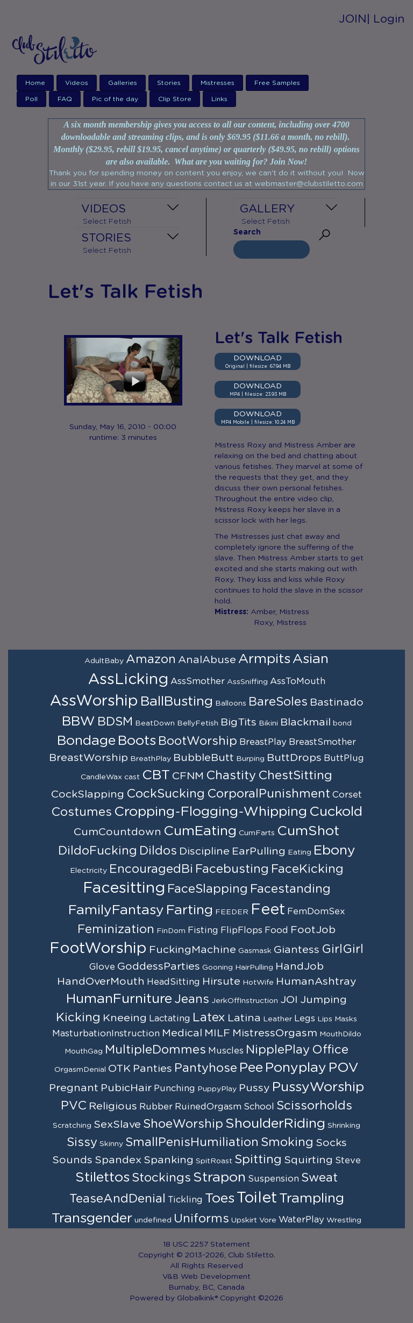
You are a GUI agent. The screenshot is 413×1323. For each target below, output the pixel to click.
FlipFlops (241, 930)
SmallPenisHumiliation (192, 1142)
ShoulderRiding (275, 1123)
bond (342, 723)
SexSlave (117, 1124)
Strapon (219, 1177)
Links (219, 99)
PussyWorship (318, 1087)
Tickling (185, 1200)
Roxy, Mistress (280, 623)
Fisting (203, 930)
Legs (304, 1018)
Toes (219, 1198)
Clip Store (174, 99)
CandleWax (101, 777)
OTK (119, 1068)
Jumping (323, 999)
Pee (251, 1068)
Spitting (258, 1159)
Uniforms (201, 1219)
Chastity (231, 775)
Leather (277, 1019)
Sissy (82, 1142)
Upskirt (244, 1220)
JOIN (353, 19)
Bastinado (337, 702)
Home (35, 83)
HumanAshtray (316, 981)
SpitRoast (214, 1161)
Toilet (257, 1198)
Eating (299, 852)
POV (344, 1068)
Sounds (72, 1160)
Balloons (230, 703)
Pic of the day (115, 99)
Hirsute (221, 981)
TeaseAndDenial (117, 1199)
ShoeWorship (183, 1124)
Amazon (151, 659)
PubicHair (126, 1088)
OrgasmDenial (80, 1069)
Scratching (72, 1125)
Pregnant (73, 1088)
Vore (267, 1220)
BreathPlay (150, 759)
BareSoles (278, 702)
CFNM (188, 776)
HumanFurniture (119, 999)
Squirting (308, 1160)
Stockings (161, 1178)
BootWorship (197, 741)
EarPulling (259, 851)
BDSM (115, 722)
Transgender (92, 1218)
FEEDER (231, 912)
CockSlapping (87, 794)
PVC (74, 1106)
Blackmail (305, 722)
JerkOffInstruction (244, 1001)
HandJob (299, 966)
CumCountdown (117, 832)
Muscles (226, 1051)
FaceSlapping (207, 889)
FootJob (313, 929)
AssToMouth (297, 681)
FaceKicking (307, 869)
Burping (250, 759)
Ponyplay (295, 1068)
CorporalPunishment (268, 794)
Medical (182, 1033)
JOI (289, 999)
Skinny (111, 1144)
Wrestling (343, 1220)
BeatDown (155, 723)
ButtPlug (344, 758)
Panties (152, 1068)
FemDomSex (316, 911)
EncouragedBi (151, 869)
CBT (156, 775)
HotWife (258, 982)
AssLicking (128, 679)
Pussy (254, 1088)
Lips (324, 1019)
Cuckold (335, 812)
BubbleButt (203, 757)
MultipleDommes (155, 1050)
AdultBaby (104, 661)
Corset (347, 795)
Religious (113, 1106)
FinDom (171, 931)
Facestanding (290, 889)
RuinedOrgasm (208, 1106)
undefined (153, 1220)
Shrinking (343, 1125)
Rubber (156, 1106)
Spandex (118, 1160)
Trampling (311, 1198)
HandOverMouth (101, 981)
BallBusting (176, 701)
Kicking (78, 1017)
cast (132, 777)
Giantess (296, 949)
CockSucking (165, 794)
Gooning (217, 967)
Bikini (268, 723)
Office (330, 1050)
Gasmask (255, 951)
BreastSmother (322, 742)
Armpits (264, 659)
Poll (31, 99)
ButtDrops (294, 757)
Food (276, 930)
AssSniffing (247, 682)
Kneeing (125, 1018)
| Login (385, 19)
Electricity (88, 870)
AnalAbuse (207, 660)
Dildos (158, 851)
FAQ (65, 99)
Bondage (86, 741)
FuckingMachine (192, 949)
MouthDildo (340, 1034)
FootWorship (98, 948)
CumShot (308, 831)
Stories (169, 83)
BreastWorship (88, 757)
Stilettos (102, 1177)
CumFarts (257, 833)
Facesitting (124, 888)
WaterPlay (301, 1219)
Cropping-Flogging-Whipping (210, 812)
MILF (217, 1033)
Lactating (169, 1018)
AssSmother (197, 681)
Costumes (81, 812)
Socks (331, 1142)
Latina (244, 1018)
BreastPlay (263, 742)
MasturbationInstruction (106, 1033)
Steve (348, 1160)
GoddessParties (158, 966)
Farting (189, 910)
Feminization (115, 929)
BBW (78, 721)
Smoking (287, 1142)
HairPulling (254, 967)
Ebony (334, 850)
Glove (102, 967)
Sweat (319, 1178)
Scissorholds (314, 1106)
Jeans (191, 999)
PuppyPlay (217, 1089)
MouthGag (84, 1051)
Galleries (122, 83)
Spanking (169, 1160)
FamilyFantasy (116, 910)
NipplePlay (278, 1050)
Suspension (273, 1179)
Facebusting (232, 869)
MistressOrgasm (274, 1033)
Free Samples (277, 83)
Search (247, 232)
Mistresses (217, 83)
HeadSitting (173, 982)
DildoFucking (97, 851)
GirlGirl (343, 949)
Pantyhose (205, 1068)
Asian (311, 659)
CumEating (200, 831)
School (259, 1106)
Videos (76, 83)
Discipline (204, 851)
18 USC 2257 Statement (206, 1244)
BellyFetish (197, 723)
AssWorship (94, 701)
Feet (268, 909)
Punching (174, 1088)
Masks (345, 1019)
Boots (137, 741)
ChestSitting (295, 775)
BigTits (238, 722)
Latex (209, 1017)
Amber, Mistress (280, 612)
